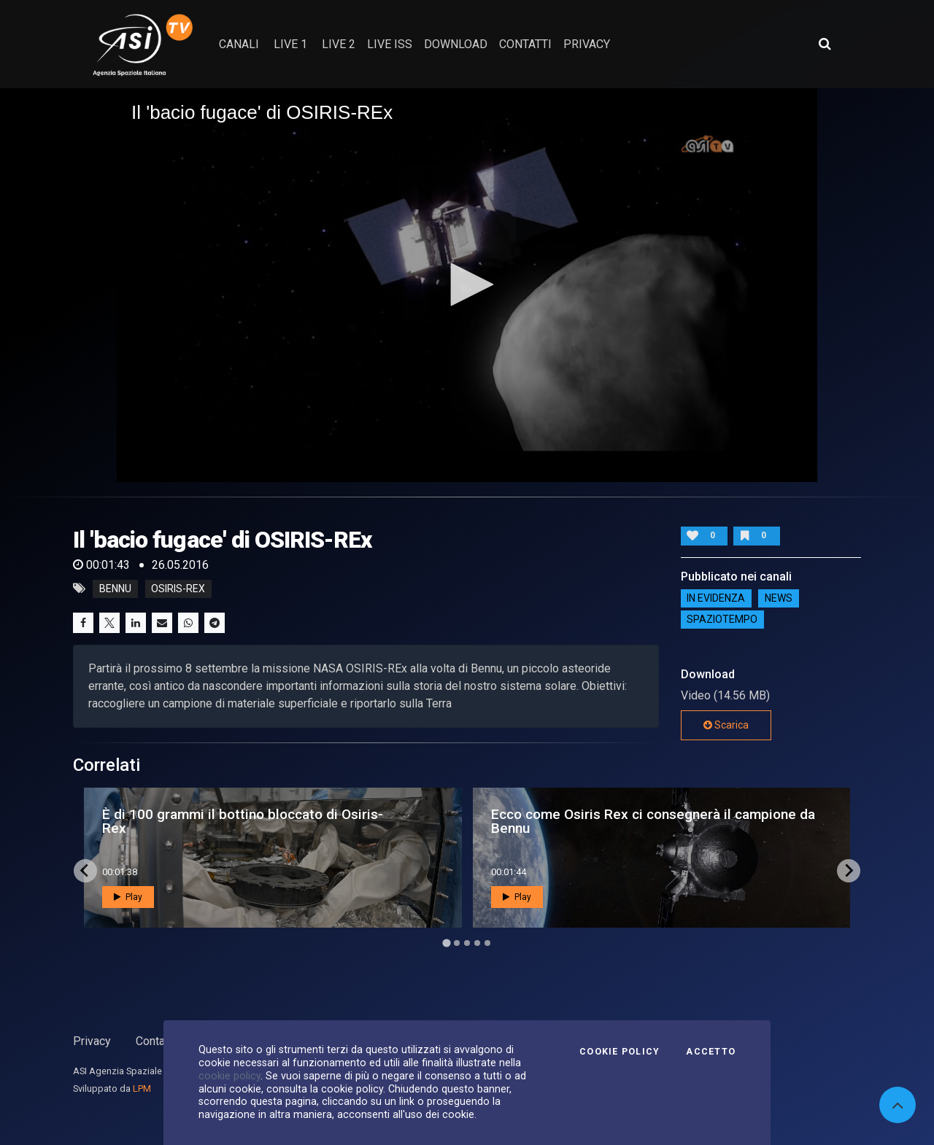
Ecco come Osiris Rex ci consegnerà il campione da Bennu (653, 821)
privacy (586, 44)
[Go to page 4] (477, 943)
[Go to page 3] (467, 943)
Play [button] (128, 897)
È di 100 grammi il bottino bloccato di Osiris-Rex (242, 821)
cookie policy (229, 1076)
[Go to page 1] (446, 943)
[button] (467, 284)
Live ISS (389, 44)
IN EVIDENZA (716, 599)
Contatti (155, 1041)
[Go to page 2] (457, 943)
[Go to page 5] (487, 943)
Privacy (92, 1041)
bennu (115, 588)
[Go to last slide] (85, 870)
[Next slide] (848, 870)
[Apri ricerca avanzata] (824, 43)
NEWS (778, 599)
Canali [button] (239, 44)
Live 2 (338, 44)
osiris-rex (178, 588)
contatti (525, 44)
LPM (142, 1088)
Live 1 (290, 44)
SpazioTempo (722, 620)
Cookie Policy (619, 1051)
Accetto (711, 1051)
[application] (467, 285)
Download (455, 44)
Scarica (726, 725)
